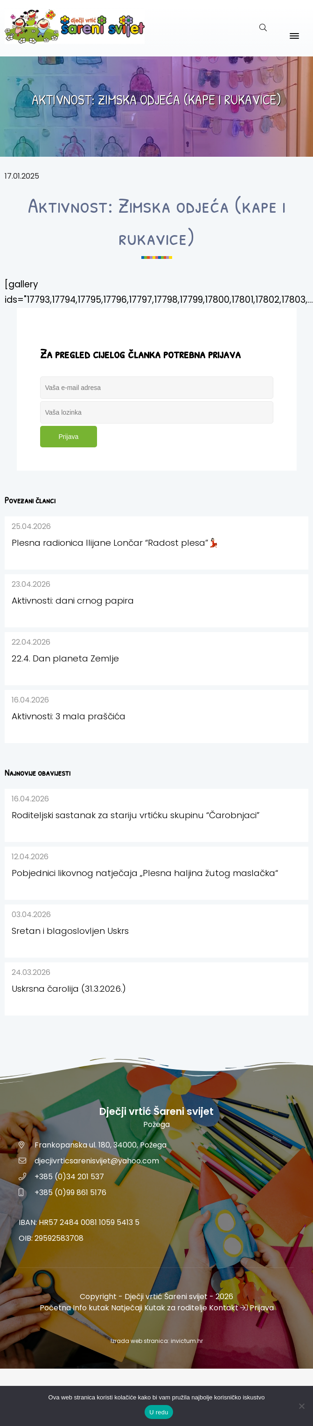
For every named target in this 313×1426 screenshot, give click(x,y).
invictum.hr (187, 1341)
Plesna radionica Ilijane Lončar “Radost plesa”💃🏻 (115, 542)
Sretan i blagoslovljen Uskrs (70, 931)
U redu (158, 1412)
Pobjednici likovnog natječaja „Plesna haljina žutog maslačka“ (145, 873)
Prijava (69, 436)
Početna (55, 1307)
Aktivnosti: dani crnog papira (73, 600)
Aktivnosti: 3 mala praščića (68, 716)
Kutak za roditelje (175, 1307)
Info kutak (91, 1307)
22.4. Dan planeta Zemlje (65, 658)
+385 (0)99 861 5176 (70, 1192)
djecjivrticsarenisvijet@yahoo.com (97, 1160)
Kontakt (223, 1307)
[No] (301, 1406)
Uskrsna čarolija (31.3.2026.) (69, 988)
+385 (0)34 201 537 (69, 1176)
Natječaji (126, 1307)
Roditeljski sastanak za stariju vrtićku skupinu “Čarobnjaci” (135, 815)
